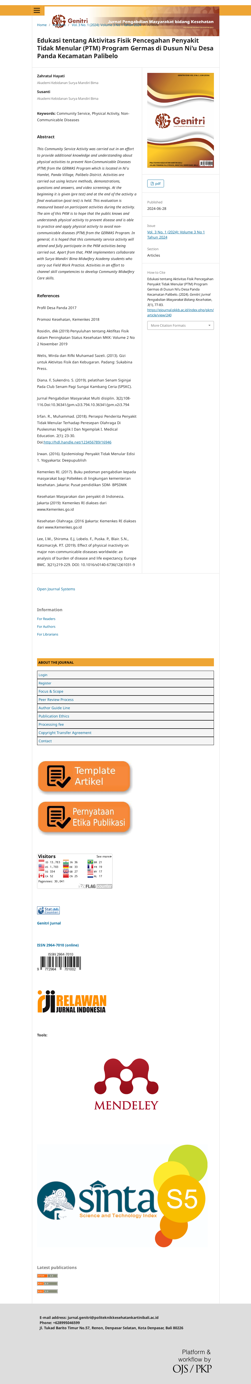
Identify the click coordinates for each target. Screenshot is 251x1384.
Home (42, 24)
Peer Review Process (56, 699)
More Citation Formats (168, 325)
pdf (157, 183)
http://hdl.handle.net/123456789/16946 (77, 442)
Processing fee (51, 724)
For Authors (46, 626)
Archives (59, 24)
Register (45, 683)
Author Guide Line (54, 707)
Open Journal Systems (56, 588)
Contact (45, 740)
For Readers (46, 618)
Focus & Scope (51, 691)
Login (43, 674)
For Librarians (47, 634)
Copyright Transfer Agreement (65, 732)
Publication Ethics (54, 716)
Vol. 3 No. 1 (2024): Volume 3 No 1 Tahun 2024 (106, 24)
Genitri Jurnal (49, 923)
